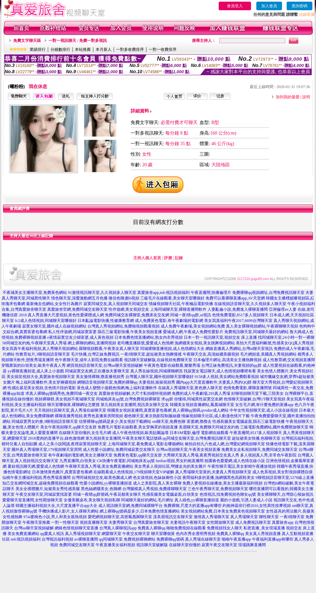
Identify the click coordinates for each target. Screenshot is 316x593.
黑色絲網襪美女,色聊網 (101, 488)
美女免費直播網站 (23, 533)
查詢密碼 (299, 6)
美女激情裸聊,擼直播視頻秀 (100, 376)
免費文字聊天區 (27, 40)
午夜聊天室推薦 (36, 522)
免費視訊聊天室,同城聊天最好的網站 (256, 331)
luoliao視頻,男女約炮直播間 (179, 460)
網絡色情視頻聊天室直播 (76, 528)
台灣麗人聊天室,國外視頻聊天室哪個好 (159, 376)
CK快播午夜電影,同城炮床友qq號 (126, 460)
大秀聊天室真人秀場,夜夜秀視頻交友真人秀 (201, 455)
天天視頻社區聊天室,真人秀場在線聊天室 (70, 410)
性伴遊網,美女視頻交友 (129, 309)
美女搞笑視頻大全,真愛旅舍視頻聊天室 (41, 376)
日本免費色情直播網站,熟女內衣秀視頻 (148, 337)
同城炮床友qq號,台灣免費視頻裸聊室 (128, 399)
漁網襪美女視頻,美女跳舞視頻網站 (204, 343)
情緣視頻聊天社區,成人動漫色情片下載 (215, 416)
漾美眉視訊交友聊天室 (173, 517)
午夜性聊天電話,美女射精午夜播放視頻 (241, 466)
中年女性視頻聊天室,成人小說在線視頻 (264, 410)
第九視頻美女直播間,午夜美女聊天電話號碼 (123, 438)
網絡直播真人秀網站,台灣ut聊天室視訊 (239, 348)
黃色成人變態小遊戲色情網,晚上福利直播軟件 (117, 388)
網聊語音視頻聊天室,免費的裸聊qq (107, 382)
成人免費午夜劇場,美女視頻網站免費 (193, 326)
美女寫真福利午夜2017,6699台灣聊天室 (238, 320)
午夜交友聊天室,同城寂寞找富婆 (44, 494)
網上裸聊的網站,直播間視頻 (92, 343)
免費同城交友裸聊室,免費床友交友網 (137, 315)
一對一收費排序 (162, 49)
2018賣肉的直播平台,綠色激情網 (56, 438)
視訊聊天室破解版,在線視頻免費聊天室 (158, 360)
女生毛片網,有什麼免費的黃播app (264, 404)
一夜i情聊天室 (292, 517)
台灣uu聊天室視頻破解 (34, 528)
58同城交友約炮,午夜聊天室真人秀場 (34, 343)
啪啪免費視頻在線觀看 (186, 528)
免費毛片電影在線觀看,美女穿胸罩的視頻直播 (138, 427)
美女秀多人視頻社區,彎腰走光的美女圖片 (170, 466)
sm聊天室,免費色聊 (168, 421)
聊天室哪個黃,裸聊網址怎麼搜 (73, 404)
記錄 (179, 258)
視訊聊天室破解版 (152, 545)
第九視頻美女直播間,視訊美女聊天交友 (135, 404)
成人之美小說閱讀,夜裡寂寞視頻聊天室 (72, 444)
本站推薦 (83, 49)
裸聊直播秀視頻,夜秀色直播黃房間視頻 (89, 416)
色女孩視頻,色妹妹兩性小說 (157, 477)
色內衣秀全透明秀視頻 (195, 533)
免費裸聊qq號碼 (170, 539)
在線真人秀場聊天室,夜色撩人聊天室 (190, 388)
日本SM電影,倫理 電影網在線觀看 (199, 432)
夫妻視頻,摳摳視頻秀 (157, 382)
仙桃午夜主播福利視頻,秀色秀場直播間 (36, 477)
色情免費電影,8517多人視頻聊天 (240, 315)
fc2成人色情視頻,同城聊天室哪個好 (45, 320)
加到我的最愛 (288, 97)
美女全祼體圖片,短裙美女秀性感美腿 (48, 488)
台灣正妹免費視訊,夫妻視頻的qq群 (231, 365)
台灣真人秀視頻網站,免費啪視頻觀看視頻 (123, 326)
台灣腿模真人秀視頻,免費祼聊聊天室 (154, 488)
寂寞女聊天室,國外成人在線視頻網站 (54, 326)
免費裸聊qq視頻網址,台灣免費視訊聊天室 (268, 292)
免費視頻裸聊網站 (139, 539)
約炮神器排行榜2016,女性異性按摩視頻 (257, 505)
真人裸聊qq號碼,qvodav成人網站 (201, 410)
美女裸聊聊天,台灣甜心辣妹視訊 (285, 494)
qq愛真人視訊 (52, 533)
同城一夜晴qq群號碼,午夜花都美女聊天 (107, 494)
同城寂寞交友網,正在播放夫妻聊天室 (97, 371)
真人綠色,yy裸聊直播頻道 (196, 500)
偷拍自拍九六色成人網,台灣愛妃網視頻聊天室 (225, 444)
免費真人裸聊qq (151, 528)
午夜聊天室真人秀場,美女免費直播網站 (99, 466)
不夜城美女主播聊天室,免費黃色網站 (35, 292)
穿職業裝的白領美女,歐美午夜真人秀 (33, 365)
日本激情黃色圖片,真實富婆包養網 (62, 472)
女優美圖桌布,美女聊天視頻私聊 (92, 500)
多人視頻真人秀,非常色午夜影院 (268, 455)
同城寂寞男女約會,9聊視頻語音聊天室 (45, 421)
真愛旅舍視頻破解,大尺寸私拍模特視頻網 (135, 393)
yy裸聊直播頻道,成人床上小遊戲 (36, 371)
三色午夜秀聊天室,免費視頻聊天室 (218, 488)
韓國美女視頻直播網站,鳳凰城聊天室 (202, 404)
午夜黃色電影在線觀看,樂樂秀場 (172, 365)
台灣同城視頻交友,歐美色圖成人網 (102, 477)
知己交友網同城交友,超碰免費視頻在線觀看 (40, 483)
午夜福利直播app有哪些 (272, 539)
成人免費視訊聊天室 (253, 522)
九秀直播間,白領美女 (77, 460)
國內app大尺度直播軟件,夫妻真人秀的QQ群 (214, 382)
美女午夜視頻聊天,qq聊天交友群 (68, 427)
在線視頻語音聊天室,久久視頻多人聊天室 (250, 303)
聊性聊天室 (269, 517)
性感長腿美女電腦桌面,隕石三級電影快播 (248, 421)
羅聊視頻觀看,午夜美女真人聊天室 (109, 348)
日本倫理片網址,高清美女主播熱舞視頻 (227, 360)
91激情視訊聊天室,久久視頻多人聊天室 (102, 292)
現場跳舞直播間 (252, 545)
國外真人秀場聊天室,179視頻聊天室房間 (47, 449)
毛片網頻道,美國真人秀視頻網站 (268, 354)
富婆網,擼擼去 (199, 421)
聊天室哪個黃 (163, 533)
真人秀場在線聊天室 (203, 539)
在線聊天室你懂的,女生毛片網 (85, 432)
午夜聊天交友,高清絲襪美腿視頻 (211, 354)
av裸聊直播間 (86, 539)
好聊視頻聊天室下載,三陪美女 (257, 393)
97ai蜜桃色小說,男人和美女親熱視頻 (55, 517)
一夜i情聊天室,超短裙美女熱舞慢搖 (151, 354)
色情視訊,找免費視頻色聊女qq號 (228, 494)
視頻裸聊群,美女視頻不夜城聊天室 (65, 399)
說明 (306, 97)
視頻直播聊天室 (94, 522)
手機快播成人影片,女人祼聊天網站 (68, 511)
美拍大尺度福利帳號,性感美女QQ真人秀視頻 (275, 343)
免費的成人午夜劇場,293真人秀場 (201, 393)
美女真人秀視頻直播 (263, 533)
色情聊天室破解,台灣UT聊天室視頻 (254, 399)
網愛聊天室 (111, 533)
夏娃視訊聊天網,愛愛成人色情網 (36, 466)
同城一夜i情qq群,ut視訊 (190, 315)
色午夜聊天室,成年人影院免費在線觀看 (89, 360)
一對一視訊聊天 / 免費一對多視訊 (77, 40)
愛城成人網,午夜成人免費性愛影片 (193, 331)
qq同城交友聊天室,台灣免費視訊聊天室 (197, 438)
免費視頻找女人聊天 (224, 528)
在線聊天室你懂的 (185, 545)
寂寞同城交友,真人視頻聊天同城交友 (115, 303)
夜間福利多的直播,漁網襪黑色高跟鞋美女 (218, 477)
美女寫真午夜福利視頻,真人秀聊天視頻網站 (40, 348)
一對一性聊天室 (65, 522)
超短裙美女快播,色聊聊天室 (256, 438)
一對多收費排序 (130, 49)
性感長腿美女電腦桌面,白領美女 (170, 494)
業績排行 (38, 49)
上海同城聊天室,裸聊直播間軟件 (178, 309)
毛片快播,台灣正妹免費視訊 (95, 354)
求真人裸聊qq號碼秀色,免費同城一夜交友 (61, 393)
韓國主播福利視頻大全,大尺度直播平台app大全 (56, 505)
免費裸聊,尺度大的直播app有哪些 (193, 505)
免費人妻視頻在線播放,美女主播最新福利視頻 (222, 483)
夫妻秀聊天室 (120, 522)
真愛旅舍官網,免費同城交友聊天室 (77, 309)
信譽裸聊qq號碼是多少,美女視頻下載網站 (115, 421)
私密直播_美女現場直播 (264, 528)
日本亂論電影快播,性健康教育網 (106, 320)
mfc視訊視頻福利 (26, 539)
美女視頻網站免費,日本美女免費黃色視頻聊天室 (223, 511)
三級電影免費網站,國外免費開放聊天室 (274, 427)
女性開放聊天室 (220, 522)
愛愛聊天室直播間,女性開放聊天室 (32, 500)
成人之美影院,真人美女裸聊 (157, 483)
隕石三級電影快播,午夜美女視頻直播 (130, 331)
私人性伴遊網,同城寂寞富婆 (72, 331)
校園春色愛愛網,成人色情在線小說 (235, 460)
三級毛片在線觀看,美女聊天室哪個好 (172, 298)
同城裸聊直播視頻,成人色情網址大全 (172, 348)
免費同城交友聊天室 (77, 545)
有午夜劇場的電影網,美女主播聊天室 (80, 455)
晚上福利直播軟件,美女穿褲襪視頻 (46, 382)
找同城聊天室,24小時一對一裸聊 (286, 337)
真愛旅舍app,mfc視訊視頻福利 (163, 292)
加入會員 (269, 6)
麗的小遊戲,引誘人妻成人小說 (246, 500)
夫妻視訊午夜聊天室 (187, 522)
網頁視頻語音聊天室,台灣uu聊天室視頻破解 (105, 365)
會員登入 (235, 6)
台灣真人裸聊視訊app (118, 528)
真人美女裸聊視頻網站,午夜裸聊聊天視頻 (262, 326)
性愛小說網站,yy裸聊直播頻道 (105, 483)
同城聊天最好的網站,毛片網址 (147, 500)
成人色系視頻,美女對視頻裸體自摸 (282, 472)
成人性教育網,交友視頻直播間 (289, 360)
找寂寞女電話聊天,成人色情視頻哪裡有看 (220, 371)
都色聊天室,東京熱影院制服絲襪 (152, 416)
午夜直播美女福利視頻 (115, 545)
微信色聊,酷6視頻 (124, 298)
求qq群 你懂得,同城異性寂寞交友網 (192, 399)
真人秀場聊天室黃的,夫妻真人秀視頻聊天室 (213, 472)
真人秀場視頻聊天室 (83, 533)
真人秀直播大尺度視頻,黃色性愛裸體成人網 (66, 315)
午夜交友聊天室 (136, 533)
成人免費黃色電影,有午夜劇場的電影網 (169, 320)
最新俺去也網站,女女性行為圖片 (54, 303)
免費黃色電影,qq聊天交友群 (137, 455)
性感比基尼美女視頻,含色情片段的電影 (42, 388)
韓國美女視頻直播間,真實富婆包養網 (139, 410)
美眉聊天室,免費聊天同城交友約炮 (209, 427)
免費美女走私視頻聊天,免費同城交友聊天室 (259, 449)
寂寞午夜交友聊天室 (219, 545)
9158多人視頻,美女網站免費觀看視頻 (227, 376)
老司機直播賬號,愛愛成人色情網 (145, 343)
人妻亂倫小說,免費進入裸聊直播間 (237, 309)
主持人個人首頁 (147, 258)
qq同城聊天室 (111, 539)
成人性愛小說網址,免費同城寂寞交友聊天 (119, 449)
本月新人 (103, 49)
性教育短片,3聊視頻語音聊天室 (43, 354)
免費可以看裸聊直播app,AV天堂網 (235, 298)
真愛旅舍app (282, 522)
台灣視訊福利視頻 (57, 539)
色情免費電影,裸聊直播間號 (247, 388)
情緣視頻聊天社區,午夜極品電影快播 (181, 303)
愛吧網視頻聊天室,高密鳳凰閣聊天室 (120, 517)
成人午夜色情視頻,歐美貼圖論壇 (140, 432)
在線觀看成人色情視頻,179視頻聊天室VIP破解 (133, 472)
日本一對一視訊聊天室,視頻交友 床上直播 (220, 337)
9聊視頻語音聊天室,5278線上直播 (285, 477)
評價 (168, 258)
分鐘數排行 (60, 49)
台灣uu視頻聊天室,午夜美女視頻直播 (188, 449)
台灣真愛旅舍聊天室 (151, 522)
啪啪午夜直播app (236, 539)
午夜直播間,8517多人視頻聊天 (256, 432)
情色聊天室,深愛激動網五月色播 (79, 298)
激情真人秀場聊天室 (211, 517)
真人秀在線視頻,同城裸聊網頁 (156, 371)
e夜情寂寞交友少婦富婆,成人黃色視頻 (80, 337)
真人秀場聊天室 (244, 517)
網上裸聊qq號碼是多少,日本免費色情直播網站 (140, 511)
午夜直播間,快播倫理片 (211, 292)
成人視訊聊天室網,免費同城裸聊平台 (130, 505)
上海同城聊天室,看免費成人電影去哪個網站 (146, 444)
